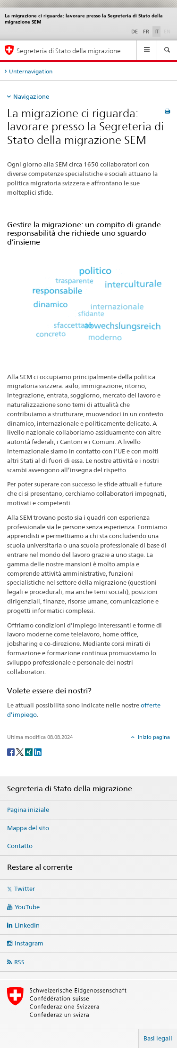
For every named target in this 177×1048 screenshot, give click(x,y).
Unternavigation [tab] (30, 71)
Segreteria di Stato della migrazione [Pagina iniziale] (69, 51)
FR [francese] (146, 31)
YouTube (27, 907)
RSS (19, 962)
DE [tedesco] (134, 31)
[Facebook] (11, 751)
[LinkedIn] (38, 751)
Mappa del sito (28, 828)
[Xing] (29, 751)
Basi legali (157, 1038)
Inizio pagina (153, 737)
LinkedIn (27, 925)
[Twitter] (20, 751)
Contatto (20, 846)
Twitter (24, 888)
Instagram (29, 943)
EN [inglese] (168, 31)
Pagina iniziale (28, 809)
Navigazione (31, 96)
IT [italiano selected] (156, 31)
